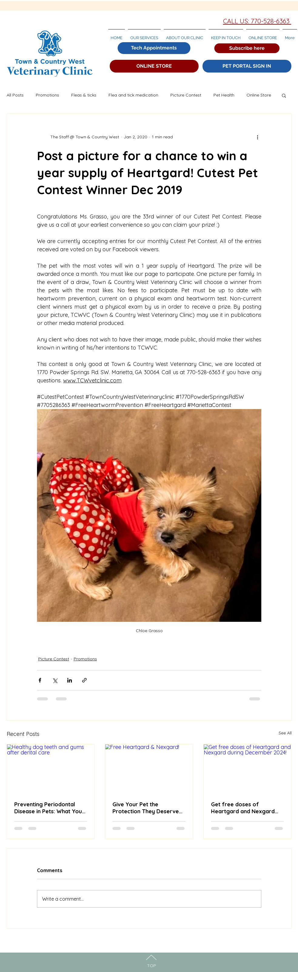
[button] (247, 48)
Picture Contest (185, 95)
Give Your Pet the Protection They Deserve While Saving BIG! (145, 808)
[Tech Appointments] (154, 48)
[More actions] (257, 137)
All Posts (15, 95)
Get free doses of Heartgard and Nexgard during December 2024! (243, 808)
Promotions (47, 95)
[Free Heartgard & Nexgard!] (149, 769)
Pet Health (223, 95)
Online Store (258, 95)
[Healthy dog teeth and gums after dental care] (51, 769)
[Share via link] (84, 680)
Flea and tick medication (133, 95)
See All (285, 733)
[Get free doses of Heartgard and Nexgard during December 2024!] (247, 769)
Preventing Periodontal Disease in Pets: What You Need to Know (48, 808)
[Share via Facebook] (40, 680)
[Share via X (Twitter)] (55, 680)
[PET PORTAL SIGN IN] (247, 66)
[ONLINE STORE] (154, 66)
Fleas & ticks (83, 95)
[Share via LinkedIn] (69, 680)
